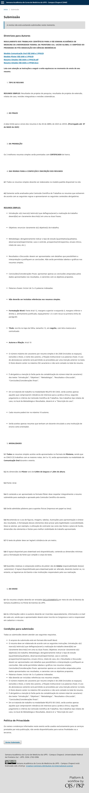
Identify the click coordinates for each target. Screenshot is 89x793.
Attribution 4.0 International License (49, 766)
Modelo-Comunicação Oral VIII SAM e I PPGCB (24, 53)
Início (6, 9)
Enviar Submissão (13, 742)
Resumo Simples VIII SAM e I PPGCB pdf (21, 59)
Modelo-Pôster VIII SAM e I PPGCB (18, 56)
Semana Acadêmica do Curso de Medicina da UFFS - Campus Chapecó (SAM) (36, 2)
